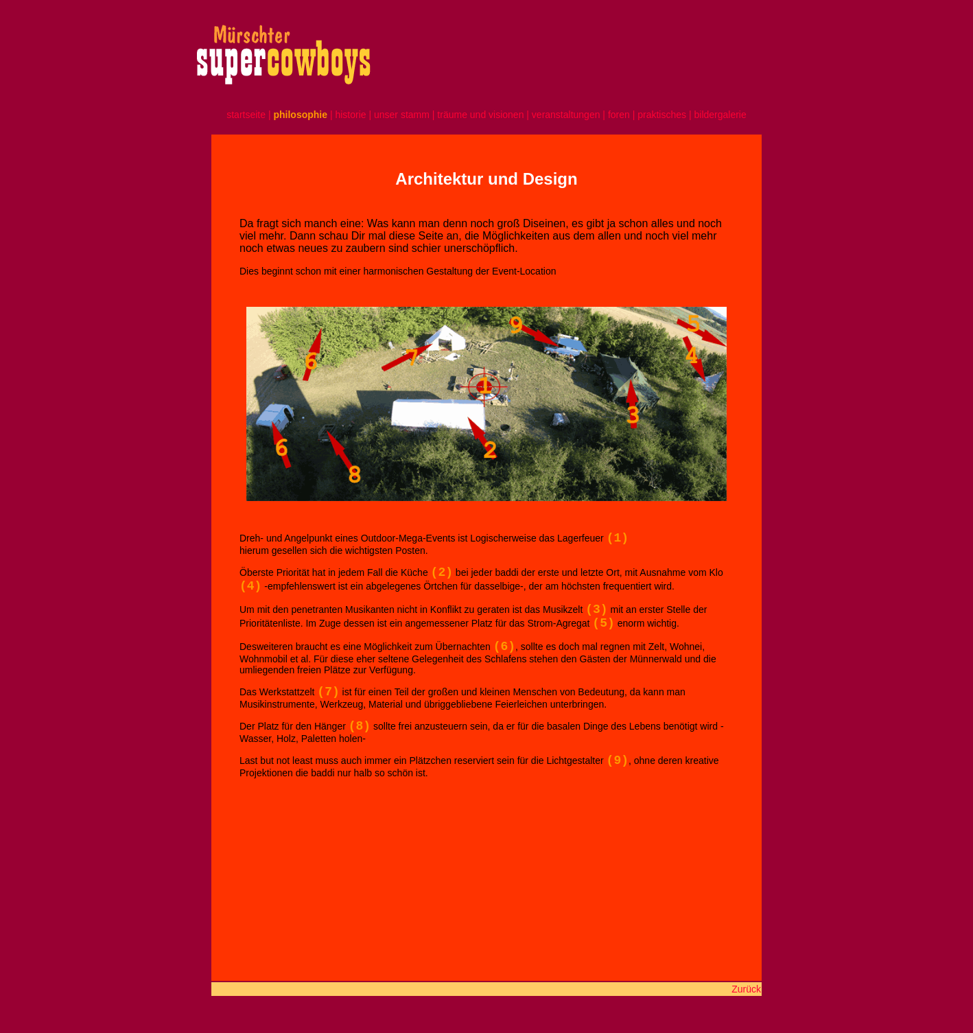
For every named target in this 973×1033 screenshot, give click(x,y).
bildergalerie (720, 114)
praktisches (661, 114)
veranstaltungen (566, 114)
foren (620, 114)
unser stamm (403, 114)
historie (350, 114)
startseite (246, 114)
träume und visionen (480, 114)
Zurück (746, 989)
